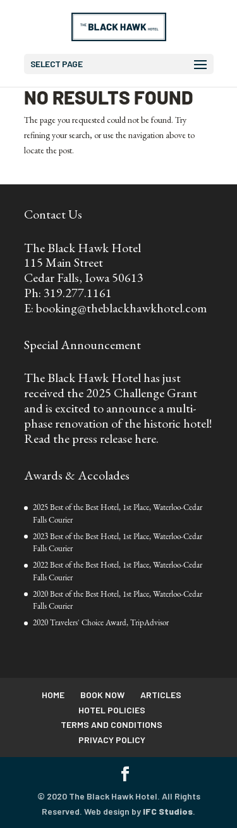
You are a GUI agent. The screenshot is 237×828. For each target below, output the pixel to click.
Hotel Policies (111, 709)
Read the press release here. (91, 438)
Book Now (102, 694)
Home (53, 694)
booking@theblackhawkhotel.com (121, 308)
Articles (160, 694)
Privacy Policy (111, 739)
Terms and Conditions (111, 724)
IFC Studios (168, 811)
